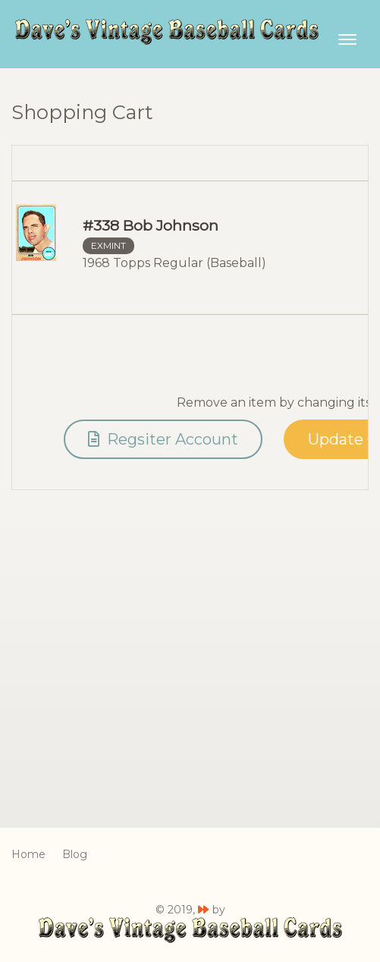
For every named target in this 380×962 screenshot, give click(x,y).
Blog (74, 854)
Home (28, 854)
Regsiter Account (163, 439)
